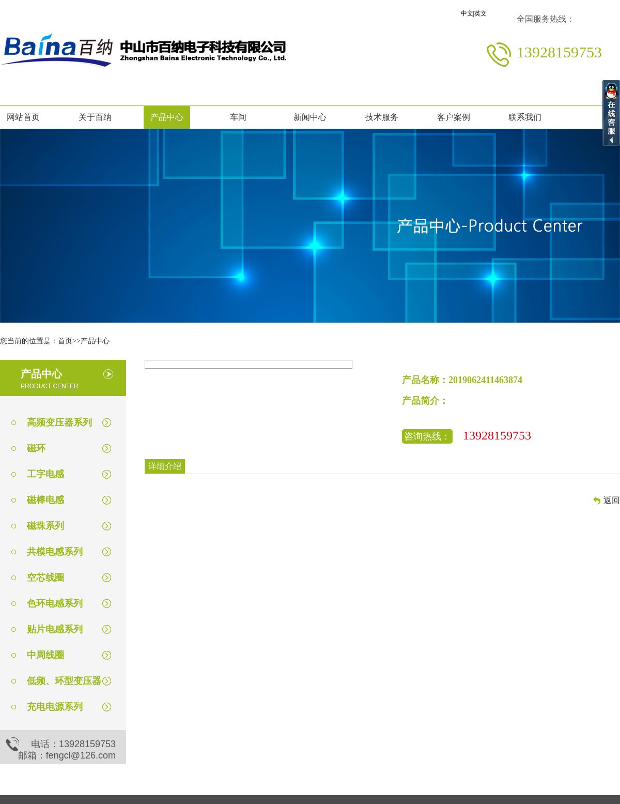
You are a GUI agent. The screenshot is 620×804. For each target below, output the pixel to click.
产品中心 (166, 117)
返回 (611, 500)
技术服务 (381, 117)
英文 (480, 13)
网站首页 (23, 117)
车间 (238, 117)
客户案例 (453, 117)
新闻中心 (310, 117)
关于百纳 (95, 117)
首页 (65, 341)
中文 (467, 13)
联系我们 (524, 117)
